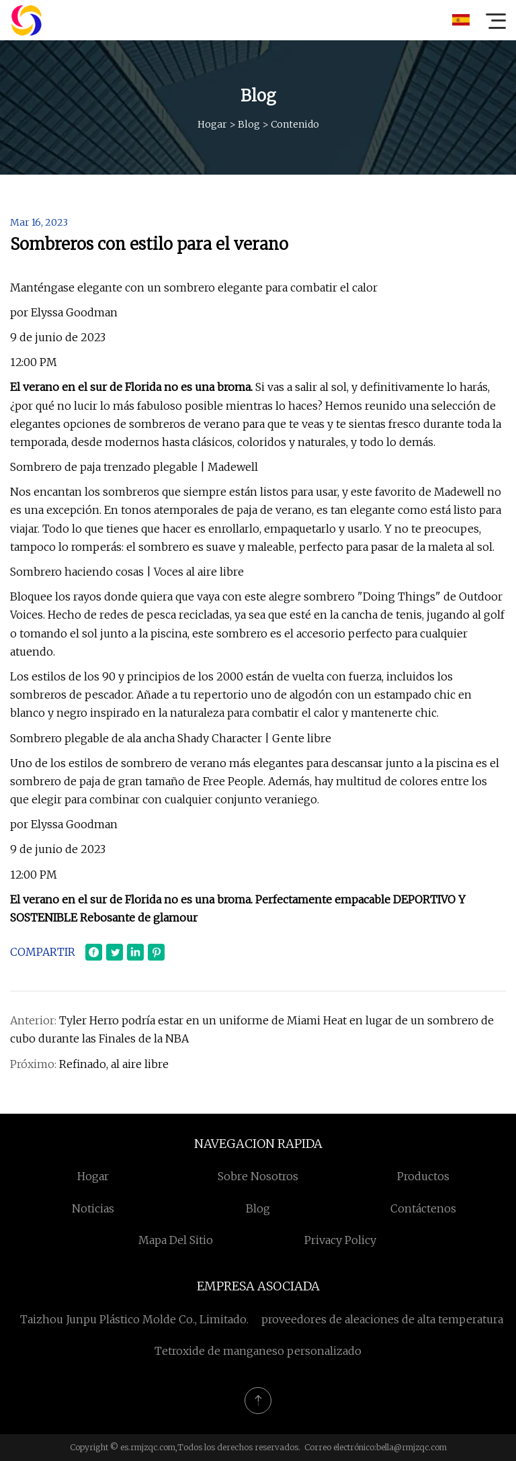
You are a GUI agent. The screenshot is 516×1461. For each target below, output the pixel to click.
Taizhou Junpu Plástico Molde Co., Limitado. (134, 1319)
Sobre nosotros (258, 1176)
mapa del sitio (175, 1240)
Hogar (212, 124)
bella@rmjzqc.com (411, 1447)
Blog (249, 124)
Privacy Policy (340, 1240)
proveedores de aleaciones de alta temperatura (382, 1319)
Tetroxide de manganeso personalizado (258, 1351)
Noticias (93, 1208)
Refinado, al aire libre (114, 1064)
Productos (423, 1176)
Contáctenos (423, 1208)
